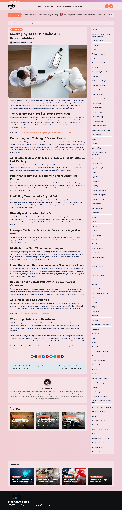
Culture (94, 144)
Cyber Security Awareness (100, 168)
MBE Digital (95, 329)
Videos (52, 6)
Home (39, 6)
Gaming (94, 239)
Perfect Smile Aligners (99, 360)
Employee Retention (98, 199)
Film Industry (96, 226)
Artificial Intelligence (98, 54)
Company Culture (97, 121)
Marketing (95, 316)
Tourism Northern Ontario (100, 438)
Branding (95, 67)
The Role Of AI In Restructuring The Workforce (33, 314)
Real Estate (96, 374)
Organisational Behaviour (100, 351)
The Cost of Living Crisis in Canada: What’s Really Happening (48, 481)
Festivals (95, 222)
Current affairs (97, 148)
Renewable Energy (98, 383)
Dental (94, 172)
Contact (68, 6)
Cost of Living (96, 135)
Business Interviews (98, 90)
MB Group (95, 320)
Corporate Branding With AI (101, 130)
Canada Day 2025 (98, 103)
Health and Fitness (98, 257)
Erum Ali (17, 42)
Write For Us (77, 6)
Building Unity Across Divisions (102, 72)
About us (46, 6)
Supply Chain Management (100, 429)
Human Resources (16, 29)
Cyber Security (97, 163)
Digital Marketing (97, 177)
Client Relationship (98, 112)
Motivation (95, 338)
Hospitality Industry (98, 266)
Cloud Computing (97, 117)
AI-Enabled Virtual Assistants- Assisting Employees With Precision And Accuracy (44, 133)
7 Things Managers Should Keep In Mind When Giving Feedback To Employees (47, 421)
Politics (94, 369)
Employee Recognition (99, 195)
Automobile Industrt (98, 63)
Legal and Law (96, 298)
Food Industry (96, 235)
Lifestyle (95, 302)
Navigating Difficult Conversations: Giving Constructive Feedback (20, 421)
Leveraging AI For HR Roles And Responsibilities (35, 36)
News (94, 342)
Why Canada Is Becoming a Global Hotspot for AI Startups (22, 481)
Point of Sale (96, 365)
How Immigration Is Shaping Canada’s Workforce (71, 481)
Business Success (98, 94)
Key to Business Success (100, 293)
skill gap (78, 306)
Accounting (95, 30)
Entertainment (96, 204)
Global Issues (96, 244)
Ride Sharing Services (99, 392)
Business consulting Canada (101, 81)
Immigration (95, 280)
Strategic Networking (99, 420)
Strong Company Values (99, 425)
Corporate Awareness (99, 126)
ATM (93, 58)
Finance (94, 230)
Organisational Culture (99, 356)
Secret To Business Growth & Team (101, 402)
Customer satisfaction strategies (99, 153)
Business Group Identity (100, 85)
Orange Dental (96, 347)
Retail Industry (96, 387)
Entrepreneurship (97, 208)
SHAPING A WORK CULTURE (101, 407)
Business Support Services (100, 99)
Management (96, 311)
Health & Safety (97, 253)
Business (95, 76)
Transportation (97, 447)
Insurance (95, 284)
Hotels (94, 271)
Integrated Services (98, 289)
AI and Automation (98, 40)
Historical (95, 262)
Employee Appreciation (99, 190)
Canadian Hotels (97, 108)
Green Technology (98, 248)
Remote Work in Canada (100, 378)
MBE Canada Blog (18, 501)
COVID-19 (95, 139)
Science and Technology (100, 396)
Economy (95, 186)
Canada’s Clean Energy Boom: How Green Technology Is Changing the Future (98, 482)
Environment (96, 213)
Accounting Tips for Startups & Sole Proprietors (102, 35)
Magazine (60, 6)
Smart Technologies (98, 411)
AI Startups (95, 45)
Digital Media (96, 181)
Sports (94, 416)
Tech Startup (96, 434)
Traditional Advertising (99, 443)
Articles (94, 49)
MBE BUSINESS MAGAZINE (101, 325)
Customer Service (98, 159)
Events (94, 217)
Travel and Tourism (98, 452)
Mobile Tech (96, 333)
